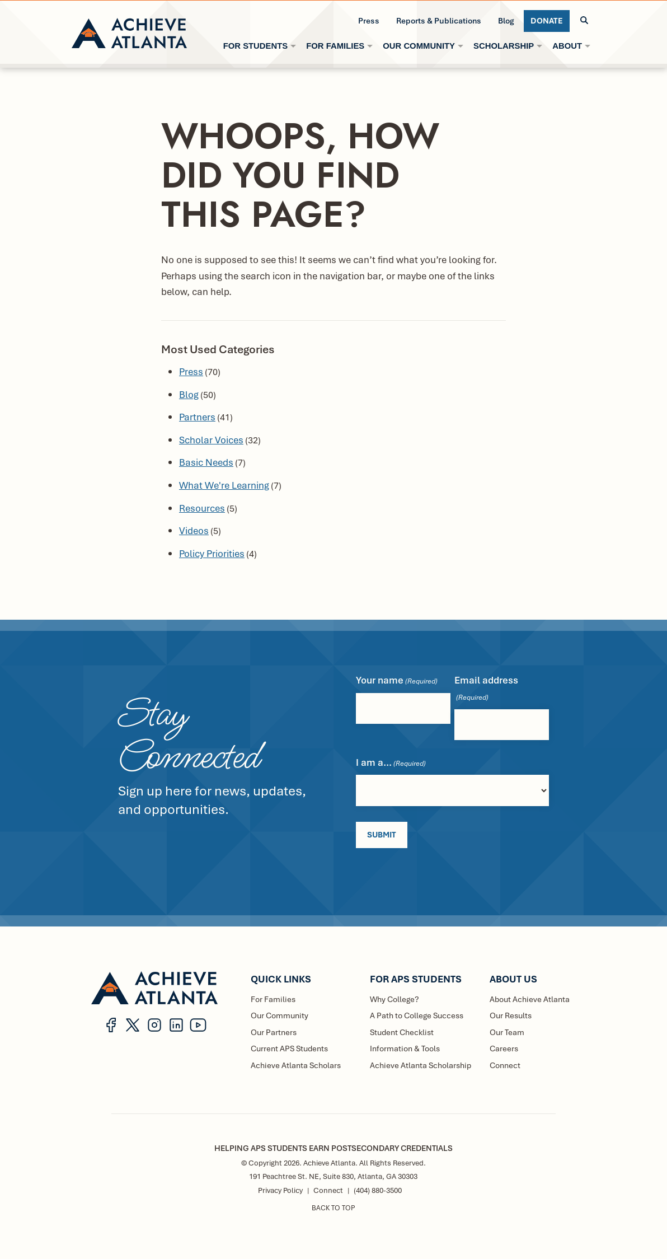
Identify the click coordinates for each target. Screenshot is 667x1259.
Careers (504, 1047)
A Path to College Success (416, 1014)
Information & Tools (405, 1047)
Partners (197, 416)
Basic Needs (206, 462)
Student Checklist (402, 1031)
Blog (189, 394)
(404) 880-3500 (378, 1190)
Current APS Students (289, 1047)
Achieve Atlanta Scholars (296, 1064)
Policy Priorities (212, 553)
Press (191, 371)
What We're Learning (224, 485)
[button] (584, 20)
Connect (505, 1064)
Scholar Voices (211, 439)
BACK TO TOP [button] (333, 1207)
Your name (397, 680)
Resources (202, 508)
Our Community (279, 1014)
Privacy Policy (280, 1190)
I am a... (391, 763)
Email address (486, 688)
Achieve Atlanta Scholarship (420, 1064)
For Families (273, 998)
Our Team (507, 1031)
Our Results (511, 1014)
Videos (194, 530)
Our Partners (273, 1031)
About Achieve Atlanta (530, 998)
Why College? (394, 998)
